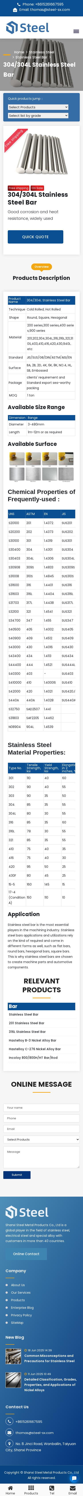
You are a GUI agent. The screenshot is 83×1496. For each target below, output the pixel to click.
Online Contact (26, 1254)
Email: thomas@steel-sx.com (41, 9)
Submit (17, 1175)
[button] (75, 31)
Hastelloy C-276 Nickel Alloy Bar (35, 1049)
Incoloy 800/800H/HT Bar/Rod (33, 1057)
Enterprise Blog (22, 1307)
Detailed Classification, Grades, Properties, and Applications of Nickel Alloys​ (50, 1384)
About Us (18, 1285)
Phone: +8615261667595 (40, 4)
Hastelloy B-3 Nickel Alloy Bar (32, 1040)
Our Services (21, 1292)
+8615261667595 (28, 1421)
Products (18, 1300)
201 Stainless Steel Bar (26, 1023)
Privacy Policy (21, 1315)
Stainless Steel (41, 52)
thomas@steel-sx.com (34, 1432)
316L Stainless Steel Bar (27, 1032)
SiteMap (17, 1322)
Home (19, 52)
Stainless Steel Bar (31, 57)
